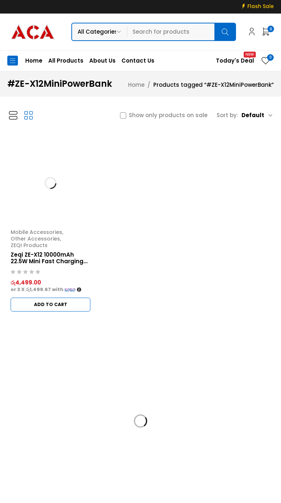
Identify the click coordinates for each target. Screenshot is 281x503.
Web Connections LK (221, 493)
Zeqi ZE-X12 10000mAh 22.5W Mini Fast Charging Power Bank (47, 261)
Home (136, 85)
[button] (50, 305)
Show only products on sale (168, 115)
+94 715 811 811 (31, 447)
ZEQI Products (29, 245)
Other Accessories (35, 238)
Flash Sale (260, 7)
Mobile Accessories (36, 232)
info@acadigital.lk (33, 437)
